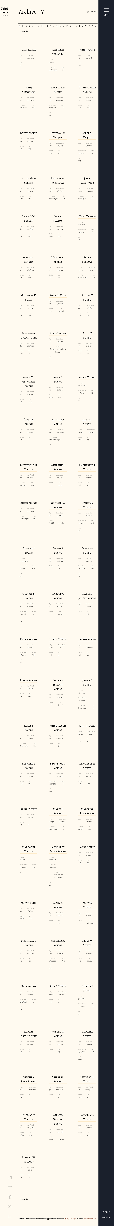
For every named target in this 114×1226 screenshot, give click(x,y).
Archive (94, 12)
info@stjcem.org (90, 1219)
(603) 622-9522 (70, 1219)
